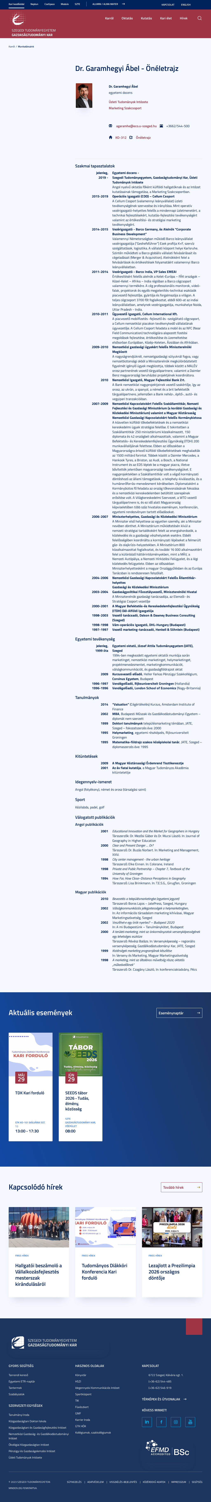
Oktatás (127, 18)
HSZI (78, 1381)
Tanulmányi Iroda (19, 1415)
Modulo (65, 4)
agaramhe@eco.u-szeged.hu (136, 125)
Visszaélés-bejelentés (123, 1482)
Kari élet (166, 18)
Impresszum (178, 1482)
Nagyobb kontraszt (199, 4)
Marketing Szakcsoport (125, 108)
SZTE (77, 4)
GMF (78, 1413)
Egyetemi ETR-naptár (22, 1381)
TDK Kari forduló (29, 1093)
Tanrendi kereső (18, 1375)
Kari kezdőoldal (16, 4)
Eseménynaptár (171, 1013)
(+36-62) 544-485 (160, 1381)
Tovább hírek (173, 1187)
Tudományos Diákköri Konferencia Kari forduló (104, 1271)
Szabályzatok (17, 1394)
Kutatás (146, 18)
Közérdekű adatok (154, 1482)
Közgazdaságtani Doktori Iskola (27, 1421)
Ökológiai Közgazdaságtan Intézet (29, 1445)
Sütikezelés (74, 1482)
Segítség (197, 1482)
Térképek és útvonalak (161, 1399)
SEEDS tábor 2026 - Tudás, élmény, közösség (77, 1101)
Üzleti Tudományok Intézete (128, 101)
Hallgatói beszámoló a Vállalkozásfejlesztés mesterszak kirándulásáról (38, 1274)
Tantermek (15, 1388)
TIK (77, 1400)
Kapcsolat (168, 4)
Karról (109, 18)
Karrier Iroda (82, 1420)
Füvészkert (82, 1407)
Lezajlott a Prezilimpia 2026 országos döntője (172, 1271)
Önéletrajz (143, 137)
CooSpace (50, 4)
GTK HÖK (80, 1426)
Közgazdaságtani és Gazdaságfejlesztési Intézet (37, 1427)
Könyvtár (80, 1375)
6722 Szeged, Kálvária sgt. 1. (166, 1375)
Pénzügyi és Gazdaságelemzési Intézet (32, 1451)
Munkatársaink (26, 46)
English (186, 4)
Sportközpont (83, 1394)
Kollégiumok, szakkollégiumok (93, 1432)
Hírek (184, 18)
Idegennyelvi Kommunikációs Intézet (97, 1388)
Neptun (34, 4)
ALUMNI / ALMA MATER (105, 4)
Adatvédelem (95, 1482)
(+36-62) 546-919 (160, 1388)
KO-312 (121, 137)
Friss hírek (22, 1255)
